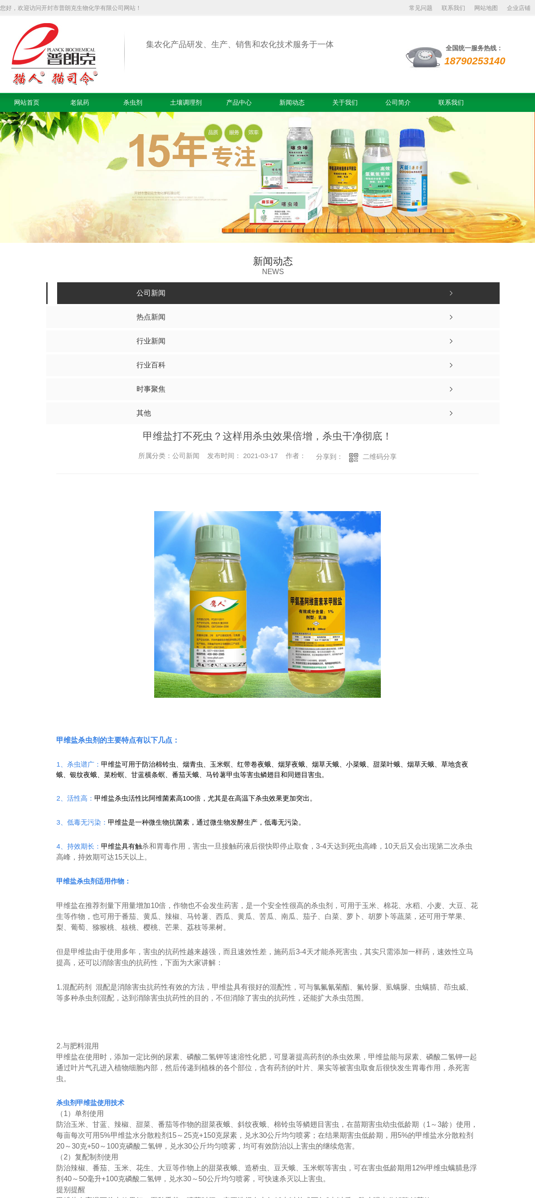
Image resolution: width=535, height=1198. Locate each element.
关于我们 (345, 102)
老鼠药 (79, 102)
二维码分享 (380, 456)
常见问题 (421, 8)
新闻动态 (292, 102)
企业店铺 (518, 8)
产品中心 (239, 102)
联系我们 (453, 8)
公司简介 (398, 102)
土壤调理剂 (186, 102)
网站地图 (486, 8)
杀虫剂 (132, 102)
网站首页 (26, 102)
